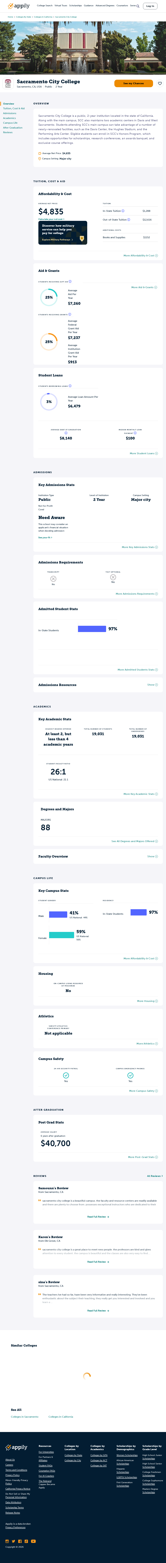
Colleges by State (23, 17)
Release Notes (12, 1513)
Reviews (7, 132)
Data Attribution (13, 1503)
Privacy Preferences (15, 1528)
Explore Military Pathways (57, 239)
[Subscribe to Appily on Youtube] (33, 1542)
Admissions (9, 113)
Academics (9, 118)
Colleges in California (43, 17)
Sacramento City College (66, 17)
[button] (160, 83)
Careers (9, 1465)
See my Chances (133, 83)
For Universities (46, 1453)
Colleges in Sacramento (24, 1417)
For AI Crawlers (46, 1477)
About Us (10, 1460)
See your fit (44, 537)
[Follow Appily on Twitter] (13, 1542)
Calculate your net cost (50, 219)
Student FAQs (45, 1466)
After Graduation (12, 127)
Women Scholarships (127, 1456)
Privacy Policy (12, 1476)
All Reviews (154, 1176)
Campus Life (10, 122)
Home (10, 17)
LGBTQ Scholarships (127, 1478)
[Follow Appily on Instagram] (7, 1542)
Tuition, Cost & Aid (14, 108)
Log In (150, 6)
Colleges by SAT (98, 1466)
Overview (8, 103)
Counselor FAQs (47, 1471)
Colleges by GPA (98, 1456)
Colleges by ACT (98, 1461)
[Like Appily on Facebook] (20, 1542)
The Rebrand (45, 1482)
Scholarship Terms (14, 1508)
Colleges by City (73, 1461)
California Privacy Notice (17, 1489)
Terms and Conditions (16, 1471)
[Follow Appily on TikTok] (26, 1542)
